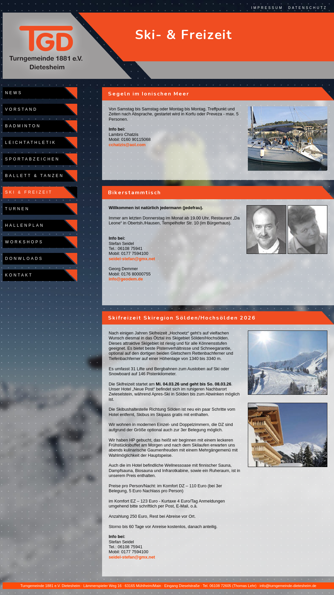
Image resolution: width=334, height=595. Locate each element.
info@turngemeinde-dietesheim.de (287, 586)
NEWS (12, 92)
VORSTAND (20, 109)
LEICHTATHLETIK (29, 142)
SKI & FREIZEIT (28, 192)
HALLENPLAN (23, 225)
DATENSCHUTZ (307, 8)
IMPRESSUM (267, 8)
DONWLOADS (23, 258)
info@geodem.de (126, 278)
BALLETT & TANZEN (33, 175)
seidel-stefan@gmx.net (132, 258)
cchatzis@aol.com (127, 144)
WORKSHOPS (23, 242)
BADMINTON (22, 126)
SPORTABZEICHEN (31, 159)
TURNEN (16, 209)
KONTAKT (18, 275)
